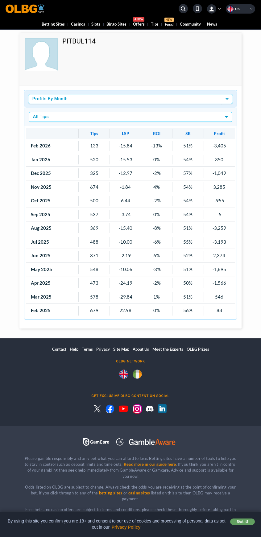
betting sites (110, 492)
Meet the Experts (167, 349)
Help (74, 349)
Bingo (116, 24)
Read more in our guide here (150, 464)
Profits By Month (50, 98)
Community (190, 24)
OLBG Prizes (198, 349)
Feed (169, 23)
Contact (59, 349)
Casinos (78, 24)
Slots (95, 24)
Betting (53, 24)
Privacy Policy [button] (126, 527)
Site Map (121, 349)
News (212, 24)
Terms (87, 349)
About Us (141, 349)
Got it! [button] (242, 521)
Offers (139, 23)
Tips (155, 24)
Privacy (103, 349)
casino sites (139, 492)
